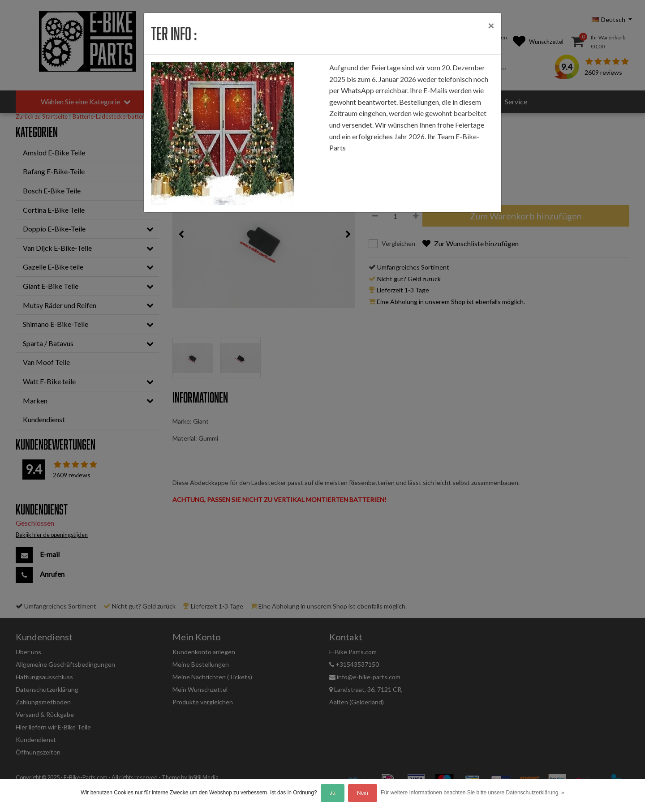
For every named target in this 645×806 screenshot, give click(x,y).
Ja (332, 793)
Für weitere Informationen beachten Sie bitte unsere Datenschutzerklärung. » (472, 792)
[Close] (491, 25)
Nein (362, 793)
